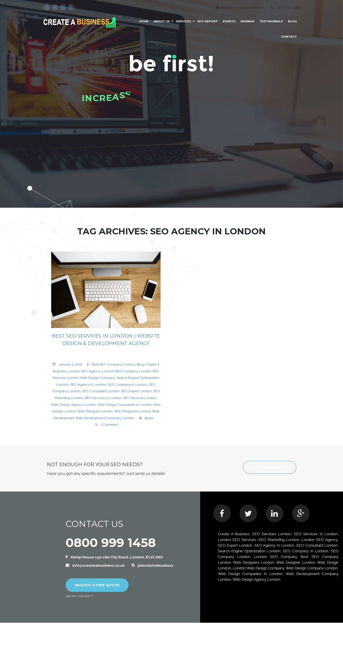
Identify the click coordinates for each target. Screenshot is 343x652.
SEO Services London (140, 398)
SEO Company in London (127, 385)
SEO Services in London (103, 398)
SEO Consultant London (101, 391)
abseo (149, 418)
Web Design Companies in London (125, 405)
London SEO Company (120, 371)
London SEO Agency (84, 371)
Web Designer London (95, 411)
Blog (140, 364)
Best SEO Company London (113, 364)
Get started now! (269, 467)
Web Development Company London (105, 418)
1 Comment (109, 425)
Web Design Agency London (73, 405)
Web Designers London (132, 411)
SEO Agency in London (88, 385)
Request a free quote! (97, 585)
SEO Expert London (136, 391)
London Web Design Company (91, 378)
